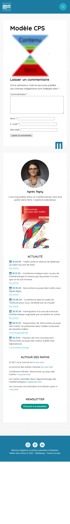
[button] (63, 6)
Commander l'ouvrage (19, 351)
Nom (13, 122)
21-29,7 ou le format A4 (21, 365)
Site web (15, 133)
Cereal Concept (53, 456)
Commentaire (18, 94)
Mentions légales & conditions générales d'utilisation (34, 454)
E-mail (14, 127)
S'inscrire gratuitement (18, 336)
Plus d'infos (14, 271)
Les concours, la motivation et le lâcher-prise (32, 389)
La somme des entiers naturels (24, 370)
